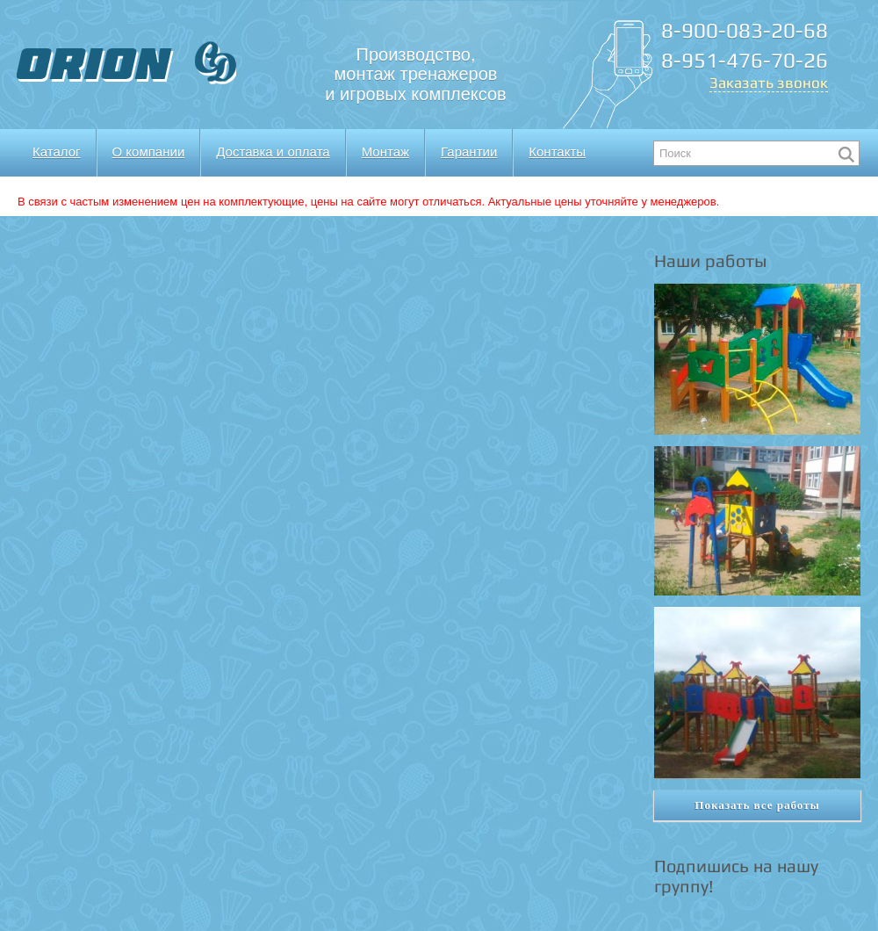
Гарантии (469, 151)
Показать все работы (756, 805)
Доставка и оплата (272, 151)
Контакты (557, 151)
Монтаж (385, 151)
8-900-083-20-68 (744, 30)
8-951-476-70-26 (744, 60)
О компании (148, 151)
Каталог (56, 151)
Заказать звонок (768, 82)
